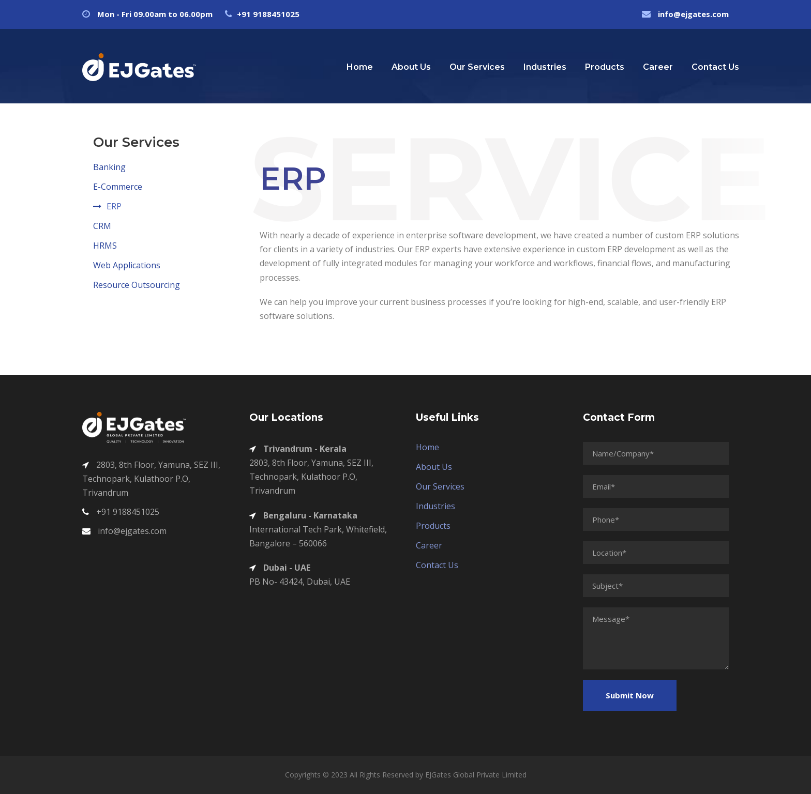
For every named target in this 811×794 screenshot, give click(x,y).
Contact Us (715, 67)
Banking (109, 167)
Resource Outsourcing (136, 285)
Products (604, 67)
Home (360, 67)
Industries (544, 67)
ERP (114, 206)
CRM (102, 226)
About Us (411, 67)
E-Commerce (117, 186)
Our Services (477, 67)
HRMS (105, 245)
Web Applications (126, 265)
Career (658, 67)
